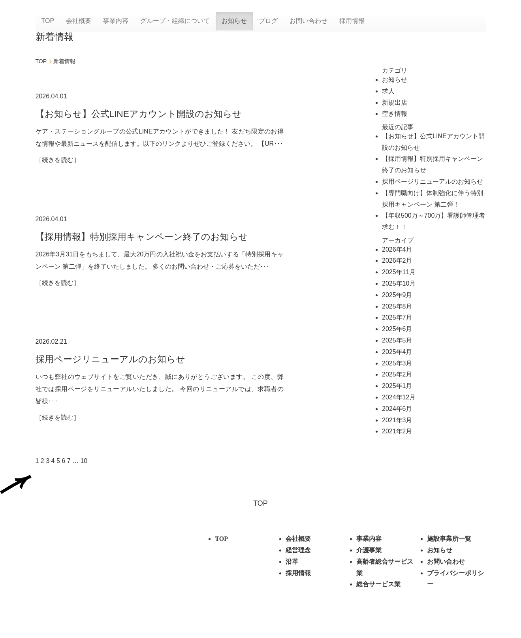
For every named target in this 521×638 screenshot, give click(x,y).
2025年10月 (399, 283)
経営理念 (298, 558)
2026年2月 (397, 260)
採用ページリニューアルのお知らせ (114, 364)
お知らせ (234, 21)
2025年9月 (397, 295)
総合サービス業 (378, 593)
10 (83, 469)
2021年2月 (397, 431)
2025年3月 (397, 363)
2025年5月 (397, 340)
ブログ (268, 21)
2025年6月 (397, 329)
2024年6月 (397, 408)
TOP (48, 21)
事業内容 (115, 21)
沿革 (292, 570)
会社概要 (78, 21)
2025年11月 (399, 272)
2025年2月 (397, 374)
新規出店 (394, 102)
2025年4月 (397, 351)
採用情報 (352, 21)
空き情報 (394, 113)
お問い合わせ (308, 21)
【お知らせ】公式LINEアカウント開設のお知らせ (143, 114)
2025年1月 (397, 385)
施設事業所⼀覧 (449, 547)
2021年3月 (397, 420)
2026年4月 (397, 249)
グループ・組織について (175, 21)
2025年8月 (397, 306)
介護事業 (369, 558)
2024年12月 (399, 397)
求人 (388, 91)
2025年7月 (397, 317)
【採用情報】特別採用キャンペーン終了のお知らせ (146, 239)
